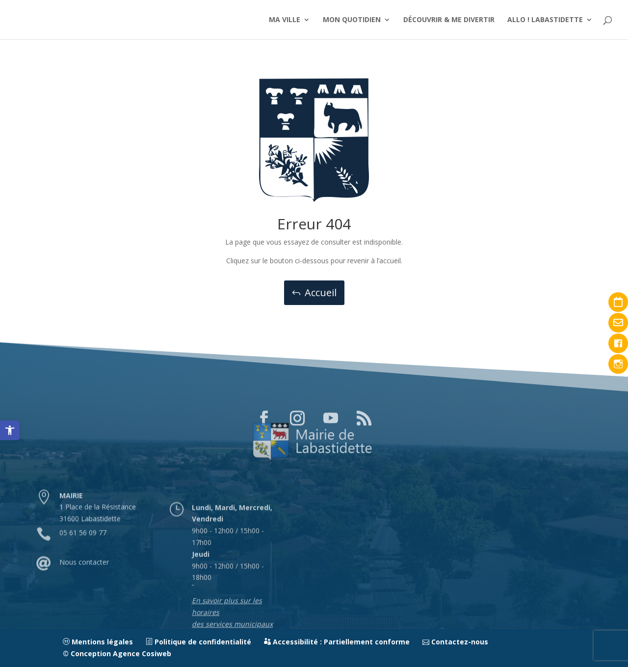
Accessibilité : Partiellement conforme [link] (337, 641)
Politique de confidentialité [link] (198, 641)
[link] (10, 430)
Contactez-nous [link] (455, 641)
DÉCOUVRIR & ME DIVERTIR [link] (449, 20)
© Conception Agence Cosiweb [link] (117, 653)
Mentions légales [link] (98, 641)
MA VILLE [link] (284, 20)
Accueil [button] (321, 292)
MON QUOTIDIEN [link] (352, 20)
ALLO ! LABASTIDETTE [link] (545, 20)
